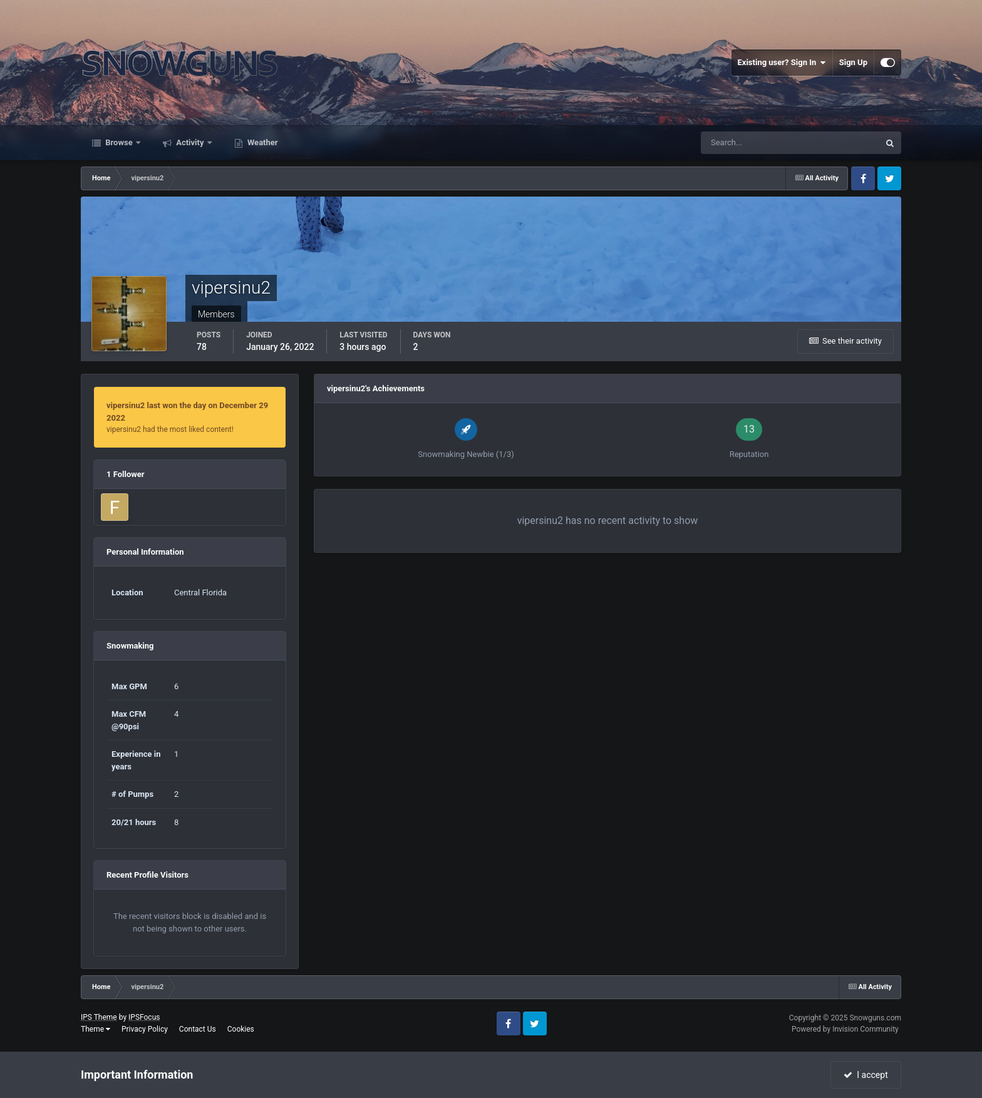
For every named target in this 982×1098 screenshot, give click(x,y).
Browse (119, 142)
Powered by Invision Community (845, 1029)
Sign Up (853, 62)
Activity (190, 142)
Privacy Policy (144, 1029)
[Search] (752, 142)
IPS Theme (99, 1017)
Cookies (240, 1029)
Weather (262, 142)
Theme (95, 1029)
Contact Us (197, 1029)
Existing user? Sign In (782, 62)
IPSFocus (144, 1017)
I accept (865, 1075)
